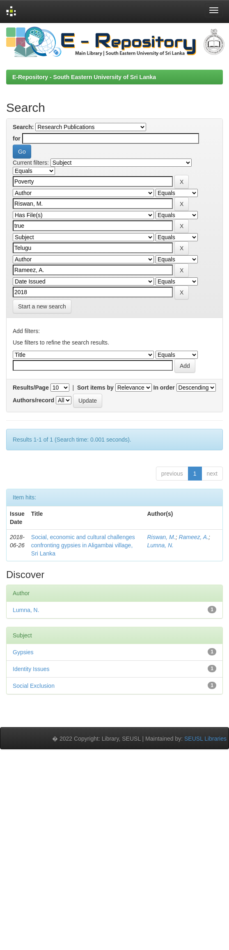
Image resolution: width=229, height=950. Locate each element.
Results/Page (31, 387)
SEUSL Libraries (205, 738)
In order (164, 387)
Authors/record (33, 400)
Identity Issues (31, 669)
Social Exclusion (34, 685)
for (17, 138)
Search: (23, 127)
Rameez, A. (193, 537)
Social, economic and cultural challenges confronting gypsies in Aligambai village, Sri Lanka (83, 545)
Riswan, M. (161, 537)
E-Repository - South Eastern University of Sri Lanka (84, 77)
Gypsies (23, 652)
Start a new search (42, 306)
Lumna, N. (160, 545)
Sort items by (95, 387)
